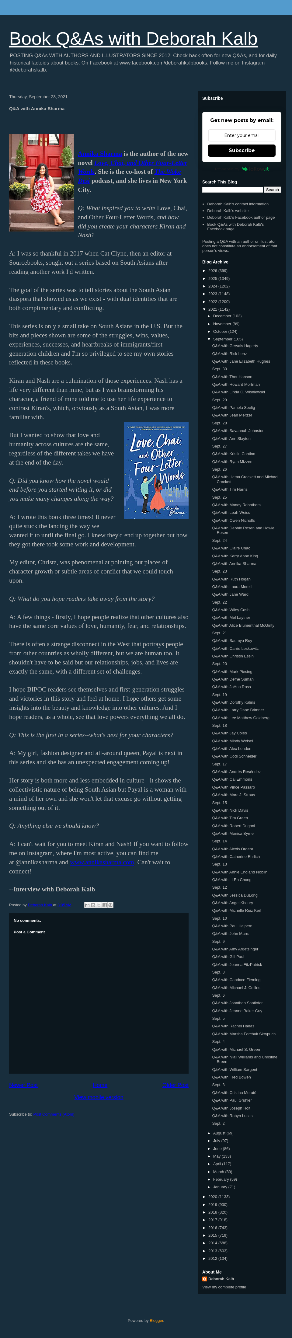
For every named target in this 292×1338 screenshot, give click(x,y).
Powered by (242, 168)
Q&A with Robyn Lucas (232, 1115)
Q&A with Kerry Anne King (235, 556)
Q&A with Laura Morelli (232, 586)
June (218, 1148)
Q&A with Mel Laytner (231, 617)
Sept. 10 (219, 918)
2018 (213, 1212)
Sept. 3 (218, 1084)
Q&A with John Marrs (230, 933)
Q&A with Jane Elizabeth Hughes (241, 361)
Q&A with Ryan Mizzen (232, 461)
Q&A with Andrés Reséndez (236, 771)
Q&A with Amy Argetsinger (235, 949)
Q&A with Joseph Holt (231, 1108)
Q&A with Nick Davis (230, 810)
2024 (213, 286)
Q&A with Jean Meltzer (232, 415)
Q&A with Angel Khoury (232, 903)
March (219, 1171)
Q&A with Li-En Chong (231, 879)
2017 (213, 1220)
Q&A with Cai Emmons (232, 779)
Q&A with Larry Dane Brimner (238, 710)
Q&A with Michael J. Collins (236, 987)
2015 (213, 1235)
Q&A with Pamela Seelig (233, 407)
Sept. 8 (218, 972)
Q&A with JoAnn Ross (231, 687)
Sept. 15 (219, 802)
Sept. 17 (219, 764)
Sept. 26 (219, 469)
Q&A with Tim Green (230, 818)
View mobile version (98, 1097)
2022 (213, 301)
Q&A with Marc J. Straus (233, 795)
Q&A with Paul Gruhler (232, 1100)
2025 (213, 278)
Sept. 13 (219, 864)
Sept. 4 (218, 1041)
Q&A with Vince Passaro (233, 787)
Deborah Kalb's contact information (238, 204)
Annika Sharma (100, 153)
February (221, 1179)
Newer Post (23, 1085)
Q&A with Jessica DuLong (235, 895)
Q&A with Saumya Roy (232, 640)
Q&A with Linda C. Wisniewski (238, 392)
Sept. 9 (218, 941)
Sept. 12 (219, 887)
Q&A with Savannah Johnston (238, 430)
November (223, 324)
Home (100, 1085)
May (217, 1156)
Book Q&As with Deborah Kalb (133, 38)
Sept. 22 (219, 602)
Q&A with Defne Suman (233, 679)
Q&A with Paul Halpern (232, 926)
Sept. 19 (219, 694)
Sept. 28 (219, 423)
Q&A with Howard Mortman (236, 384)
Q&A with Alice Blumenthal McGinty (243, 625)
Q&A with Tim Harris (229, 489)
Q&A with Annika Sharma (234, 563)
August (220, 1133)
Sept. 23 (219, 571)
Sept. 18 (219, 725)
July (217, 1140)
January (220, 1187)
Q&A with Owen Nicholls (233, 520)
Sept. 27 (219, 446)
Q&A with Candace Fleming (236, 979)
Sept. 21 (219, 633)
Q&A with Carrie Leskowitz (235, 648)
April (217, 1164)
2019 (213, 1204)
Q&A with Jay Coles (229, 733)
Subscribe (242, 150)
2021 (213, 309)
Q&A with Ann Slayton (231, 438)
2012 (213, 1258)
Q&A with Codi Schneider (234, 756)
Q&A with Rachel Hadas (233, 1026)
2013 (213, 1251)
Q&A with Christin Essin (233, 656)
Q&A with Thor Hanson (232, 377)
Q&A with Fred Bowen (231, 1077)
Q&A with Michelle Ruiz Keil (236, 910)
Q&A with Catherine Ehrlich (236, 856)
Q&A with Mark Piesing (232, 671)
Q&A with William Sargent (234, 1069)
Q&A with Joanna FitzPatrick (237, 964)
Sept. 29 (219, 400)
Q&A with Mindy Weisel (232, 741)
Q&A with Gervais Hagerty (235, 345)
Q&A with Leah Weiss (231, 512)
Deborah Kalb (221, 1279)
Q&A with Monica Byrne (233, 833)
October (220, 331)
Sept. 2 (218, 1123)
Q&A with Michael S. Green (236, 1049)
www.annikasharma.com (102, 862)
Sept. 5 (218, 1018)
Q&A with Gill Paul (228, 956)
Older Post (175, 1085)
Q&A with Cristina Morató (234, 1092)
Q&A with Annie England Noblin (239, 872)
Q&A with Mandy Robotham (236, 505)
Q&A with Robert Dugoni (233, 826)
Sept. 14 (219, 841)
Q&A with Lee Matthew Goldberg (240, 718)
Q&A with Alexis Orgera (232, 849)
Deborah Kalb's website (228, 210)
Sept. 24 (219, 540)
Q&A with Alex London (231, 748)
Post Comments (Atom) (54, 1114)
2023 (213, 293)
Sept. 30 (219, 369)
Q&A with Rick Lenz (229, 353)
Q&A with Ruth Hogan (231, 579)
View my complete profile (224, 1287)
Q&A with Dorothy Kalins (233, 702)
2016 (213, 1227)
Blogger (156, 1320)
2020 (213, 1196)
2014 (213, 1243)
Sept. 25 (219, 497)
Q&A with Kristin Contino (233, 453)
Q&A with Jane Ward (230, 594)
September (223, 339)
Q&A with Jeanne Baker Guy (237, 1011)
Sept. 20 (219, 663)
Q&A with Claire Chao (231, 548)
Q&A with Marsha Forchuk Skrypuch (244, 1034)
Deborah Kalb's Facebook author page (241, 217)
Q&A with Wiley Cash (230, 610)
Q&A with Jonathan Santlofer (237, 1003)
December (223, 316)
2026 (213, 270)
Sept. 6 (218, 995)
